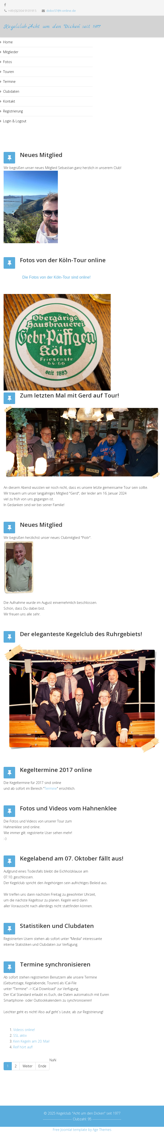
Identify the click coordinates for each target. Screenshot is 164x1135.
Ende (42, 1066)
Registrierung (13, 111)
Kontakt (9, 101)
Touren (8, 71)
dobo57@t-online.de (61, 11)
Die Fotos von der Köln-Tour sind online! (56, 277)
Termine (9, 81)
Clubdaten (11, 91)
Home (8, 42)
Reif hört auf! (23, 1047)
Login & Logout (14, 121)
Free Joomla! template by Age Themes (82, 1129)
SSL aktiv (20, 1035)
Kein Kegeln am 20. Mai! (31, 1041)
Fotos (7, 61)
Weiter (27, 1066)
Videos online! (24, 1029)
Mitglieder (10, 52)
